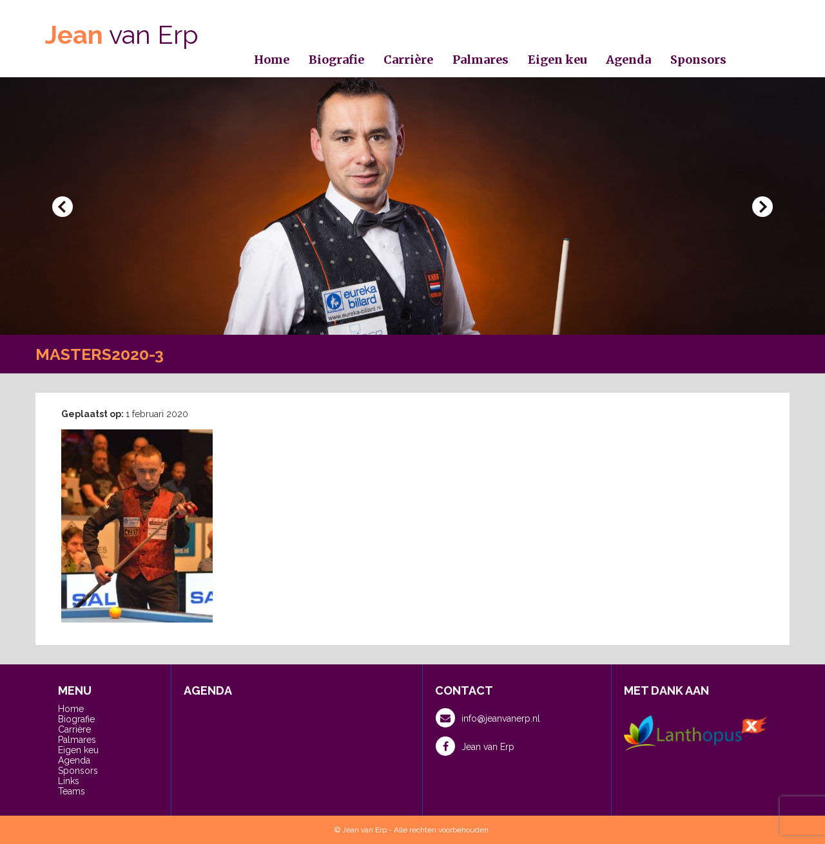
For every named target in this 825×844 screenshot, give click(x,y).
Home (271, 59)
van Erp (122, 34)
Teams (71, 791)
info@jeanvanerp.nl (488, 717)
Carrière (408, 59)
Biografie (336, 59)
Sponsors (698, 59)
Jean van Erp (475, 746)
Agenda (628, 59)
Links (68, 781)
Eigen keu (557, 59)
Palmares (480, 59)
